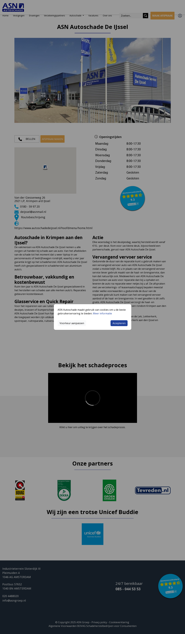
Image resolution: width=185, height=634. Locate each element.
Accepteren (119, 323)
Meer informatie (102, 313)
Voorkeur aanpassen (72, 323)
